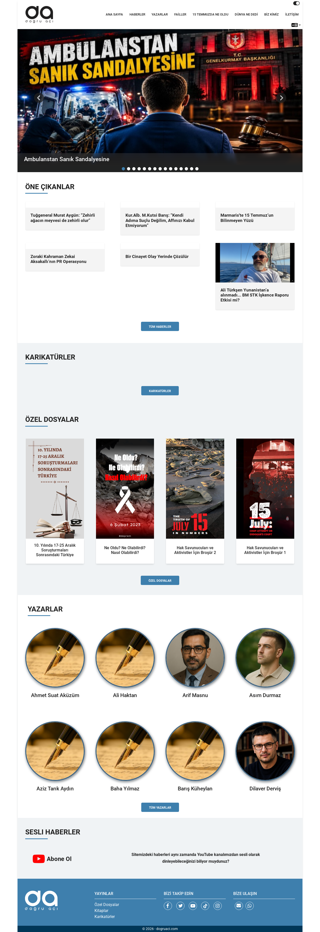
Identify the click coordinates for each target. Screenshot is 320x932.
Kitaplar (101, 910)
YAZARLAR (160, 14)
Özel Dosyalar (160, 580)
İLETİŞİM (291, 14)
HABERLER (137, 14)
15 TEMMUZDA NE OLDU (210, 14)
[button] (39, 98)
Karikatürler (160, 391)
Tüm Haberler (160, 327)
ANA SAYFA (114, 14)
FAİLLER (180, 14)
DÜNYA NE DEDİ (246, 14)
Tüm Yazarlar (160, 807)
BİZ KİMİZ (271, 14)
